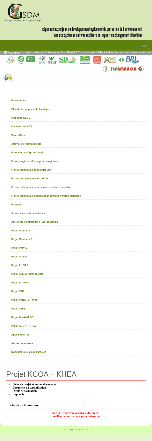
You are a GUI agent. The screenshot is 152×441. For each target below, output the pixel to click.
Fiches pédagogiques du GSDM (29, 178)
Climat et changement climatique (30, 109)
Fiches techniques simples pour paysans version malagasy (46, 195)
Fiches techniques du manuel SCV (31, 169)
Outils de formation (25, 390)
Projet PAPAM (19, 248)
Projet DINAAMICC (22, 317)
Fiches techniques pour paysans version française (41, 187)
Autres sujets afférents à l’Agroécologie (34, 221)
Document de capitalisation (29, 387)
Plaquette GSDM (20, 117)
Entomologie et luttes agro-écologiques (34, 161)
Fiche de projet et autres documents (34, 384)
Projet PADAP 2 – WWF (24, 300)
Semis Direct (18, 135)
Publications (18, 100)
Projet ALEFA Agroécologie (27, 274)
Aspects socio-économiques (28, 213)
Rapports (16, 204)
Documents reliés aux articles (28, 352)
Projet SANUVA (20, 282)
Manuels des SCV (21, 126)
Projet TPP (17, 291)
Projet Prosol (19, 256)
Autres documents (22, 343)
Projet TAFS (18, 308)
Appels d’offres (20, 334)
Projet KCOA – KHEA (23, 326)
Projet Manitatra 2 (21, 239)
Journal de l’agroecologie (26, 143)
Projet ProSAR (19, 265)
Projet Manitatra (20, 230)
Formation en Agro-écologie (27, 152)
